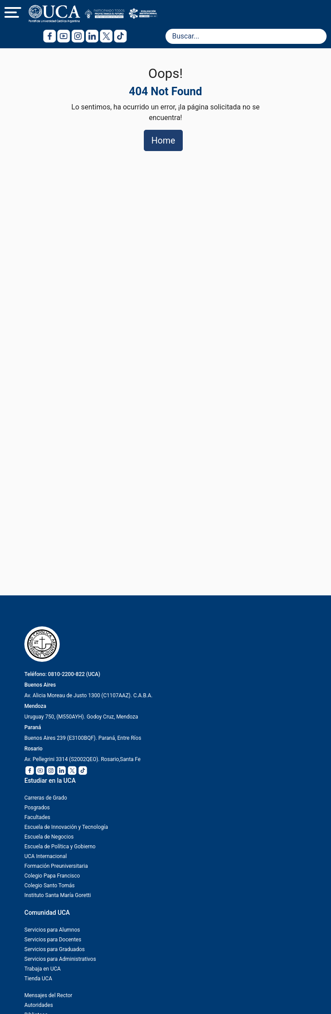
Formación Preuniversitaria (56, 866)
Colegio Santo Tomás (49, 885)
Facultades (37, 817)
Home (163, 140)
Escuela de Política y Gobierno (60, 846)
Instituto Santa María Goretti (57, 895)
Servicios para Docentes (52, 939)
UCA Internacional (45, 856)
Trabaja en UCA (42, 969)
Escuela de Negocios (49, 837)
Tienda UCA (38, 978)
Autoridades (38, 1005)
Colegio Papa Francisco (52, 876)
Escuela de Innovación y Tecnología (66, 827)
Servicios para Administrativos (60, 959)
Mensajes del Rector (48, 995)
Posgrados (37, 807)
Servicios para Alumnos (52, 930)
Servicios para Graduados (54, 949)
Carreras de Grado (45, 798)
